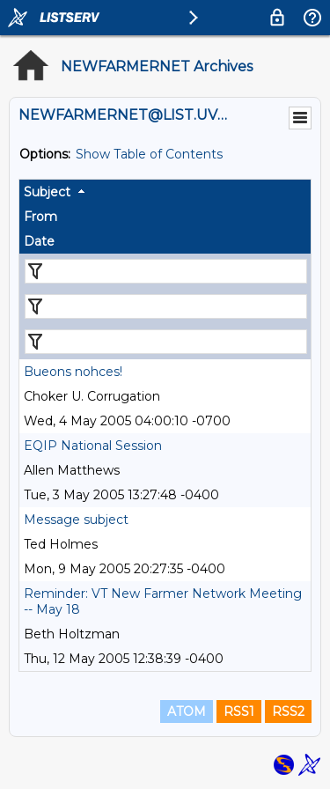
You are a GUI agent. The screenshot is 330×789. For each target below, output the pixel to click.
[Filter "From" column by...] (166, 306)
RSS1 (239, 711)
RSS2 (288, 711)
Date (39, 241)
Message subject (76, 519)
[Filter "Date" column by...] (166, 341)
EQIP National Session (93, 445)
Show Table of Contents (149, 154)
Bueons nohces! (73, 372)
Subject (47, 192)
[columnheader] (165, 192)
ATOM (186, 711)
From (40, 217)
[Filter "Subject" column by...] (166, 271)
